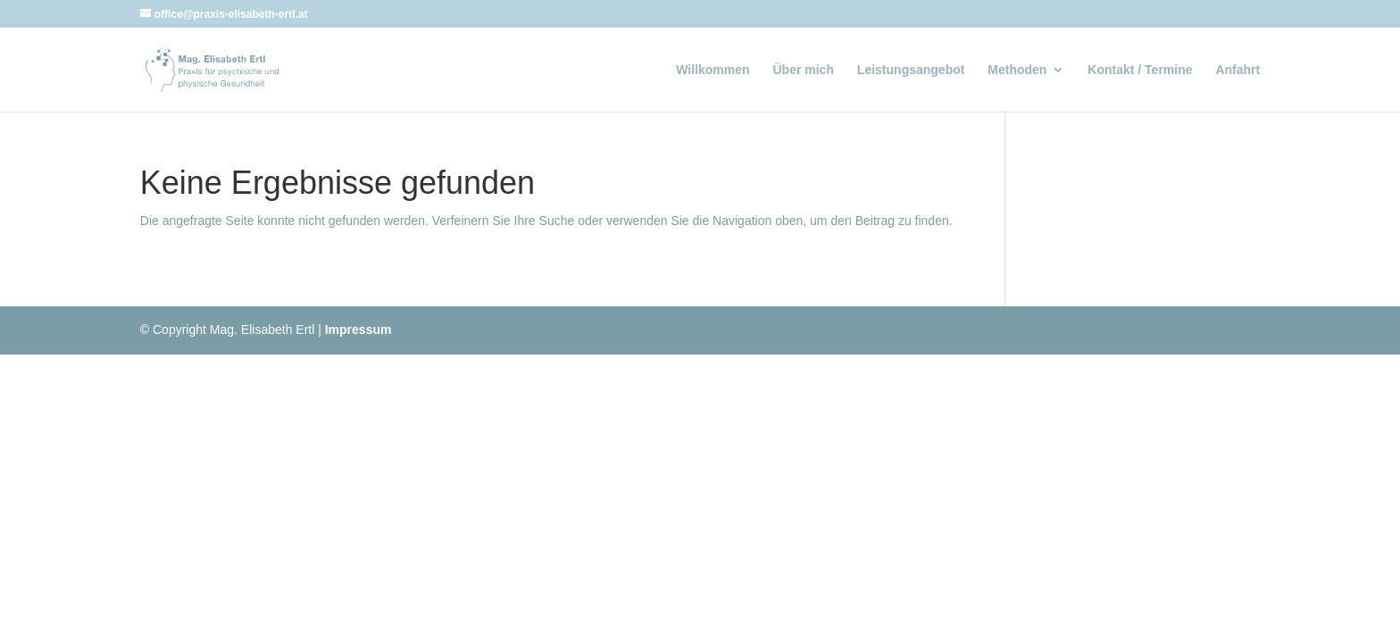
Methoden (1017, 70)
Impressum (358, 329)
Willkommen (712, 70)
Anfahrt (1237, 70)
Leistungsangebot (911, 70)
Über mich (803, 70)
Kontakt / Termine (1140, 70)
